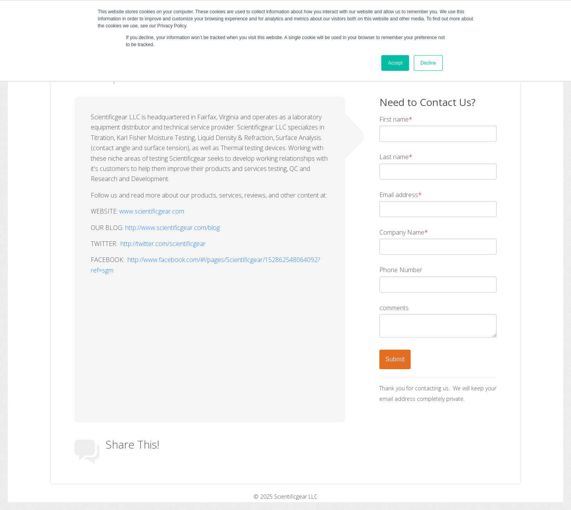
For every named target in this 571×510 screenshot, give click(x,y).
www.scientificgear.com (151, 211)
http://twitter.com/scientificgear (163, 243)
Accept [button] (395, 63)
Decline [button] (428, 63)
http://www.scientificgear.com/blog (172, 227)
